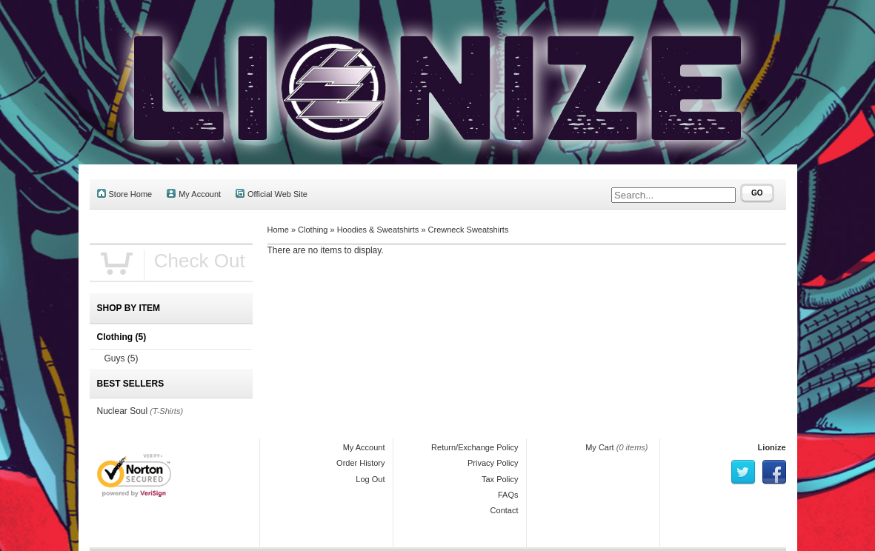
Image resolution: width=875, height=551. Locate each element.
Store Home (125, 193)
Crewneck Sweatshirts (468, 229)
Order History (360, 462)
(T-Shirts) (166, 411)
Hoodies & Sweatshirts (378, 229)
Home (278, 229)
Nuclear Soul (122, 411)
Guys (121, 358)
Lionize (772, 447)
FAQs (508, 494)
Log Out (370, 479)
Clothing (312, 229)
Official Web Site (271, 193)
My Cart (599, 447)
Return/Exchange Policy (474, 447)
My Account (194, 193)
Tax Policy (500, 479)
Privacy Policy (493, 462)
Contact (504, 510)
